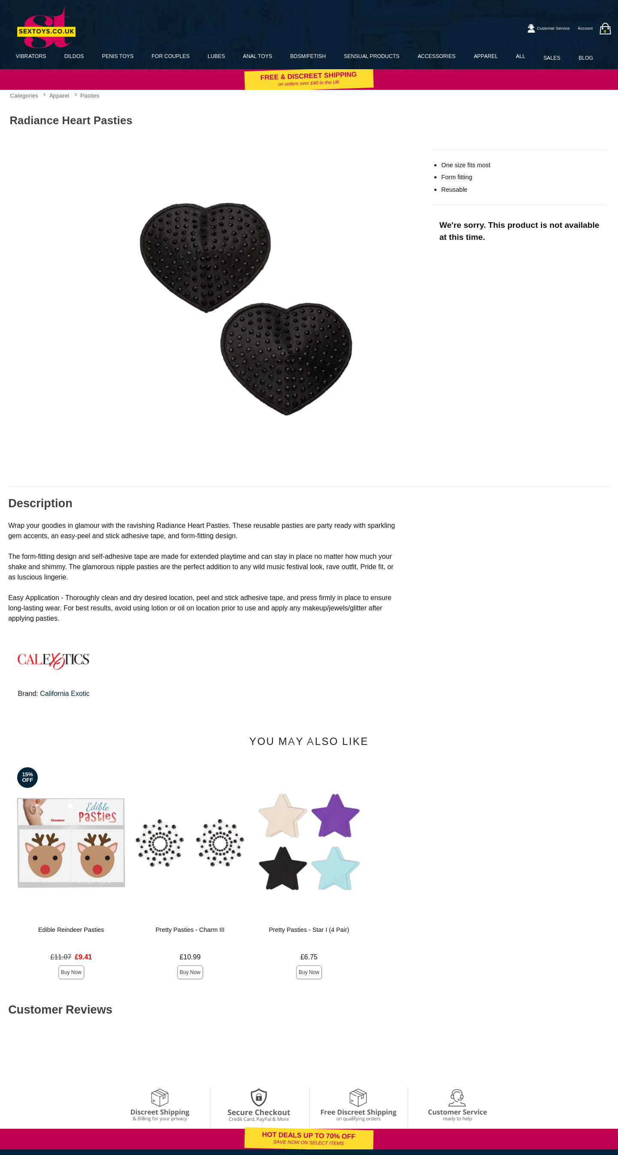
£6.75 (309, 957)
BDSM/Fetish (308, 56)
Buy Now (71, 972)
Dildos (74, 56)
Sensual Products (371, 56)
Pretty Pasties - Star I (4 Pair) (309, 930)
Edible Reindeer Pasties (71, 930)
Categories (24, 95)
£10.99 (189, 957)
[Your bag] (605, 28)
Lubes (216, 56)
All (520, 56)
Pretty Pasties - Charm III (190, 930)
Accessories (437, 56)
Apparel (486, 56)
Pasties (90, 95)
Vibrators (31, 56)
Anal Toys (257, 56)
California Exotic (65, 693)
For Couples (170, 56)
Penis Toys (117, 56)
